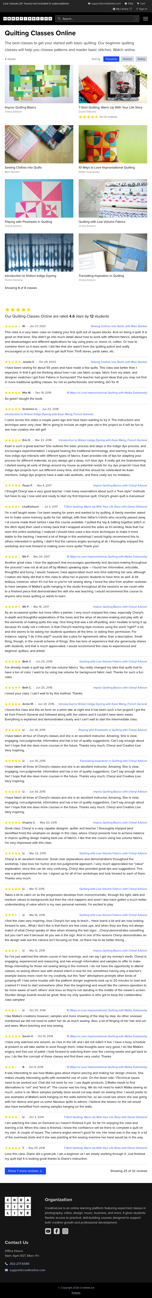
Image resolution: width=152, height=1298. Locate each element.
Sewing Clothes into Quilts (23, 167)
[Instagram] (65, 1231)
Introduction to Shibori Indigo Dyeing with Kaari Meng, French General (49, 414)
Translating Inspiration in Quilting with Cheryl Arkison (113, 761)
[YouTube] (48, 1231)
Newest (127, 59)
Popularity (111, 59)
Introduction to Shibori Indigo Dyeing (30, 275)
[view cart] (142, 3)
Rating (141, 59)
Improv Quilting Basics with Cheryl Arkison (120, 485)
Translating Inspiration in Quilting (101, 275)
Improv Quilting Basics (20, 107)
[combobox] (97, 18)
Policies (76, 1293)
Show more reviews (25, 1171)
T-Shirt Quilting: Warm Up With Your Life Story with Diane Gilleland (105, 506)
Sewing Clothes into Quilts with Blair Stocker (119, 326)
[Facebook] (56, 1231)
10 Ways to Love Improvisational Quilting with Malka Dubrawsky (107, 392)
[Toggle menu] (145, 18)
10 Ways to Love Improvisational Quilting (107, 167)
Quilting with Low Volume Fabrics (102, 221)
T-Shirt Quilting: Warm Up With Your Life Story (111, 107)
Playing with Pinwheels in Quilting (28, 221)
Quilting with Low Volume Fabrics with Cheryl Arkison (113, 661)
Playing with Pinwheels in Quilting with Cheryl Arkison (113, 730)
